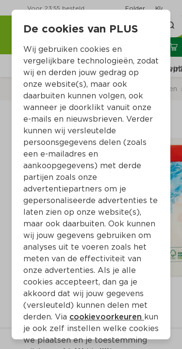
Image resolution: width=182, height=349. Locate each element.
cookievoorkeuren (106, 316)
